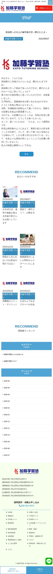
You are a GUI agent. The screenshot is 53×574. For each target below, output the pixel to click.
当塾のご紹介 (33, 512)
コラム (10, 549)
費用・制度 (33, 529)
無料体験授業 (12, 529)
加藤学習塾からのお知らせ (13, 354)
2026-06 (7, 381)
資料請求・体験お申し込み (13, 570)
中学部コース (12, 519)
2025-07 (7, 455)
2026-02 (7, 408)
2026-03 (7, 401)
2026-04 (7, 394)
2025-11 (7, 428)
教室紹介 (32, 533)
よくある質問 (12, 543)
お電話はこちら (40, 570)
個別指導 (11, 523)
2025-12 (7, 421)
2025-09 (7, 442)
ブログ (31, 540)
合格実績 (11, 536)
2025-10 (7, 435)
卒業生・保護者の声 (36, 536)
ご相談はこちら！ (44, 8)
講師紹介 (11, 516)
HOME (10, 512)
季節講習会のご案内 (14, 540)
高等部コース (33, 519)
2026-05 (7, 388)
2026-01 (7, 415)
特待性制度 (11, 533)
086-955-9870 (26, 506)
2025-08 (7, 448)
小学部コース (33, 516)
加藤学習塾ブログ (10, 361)
